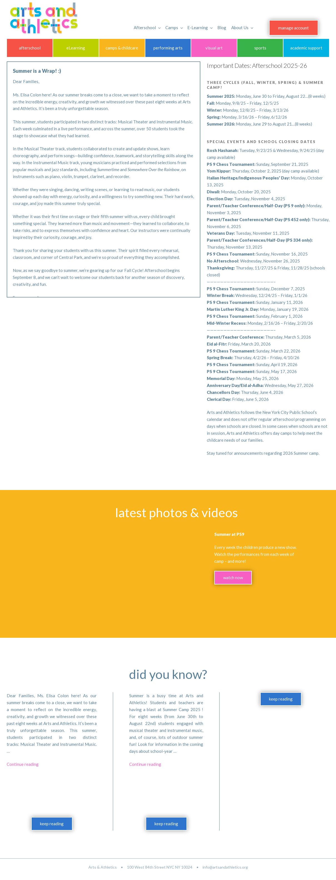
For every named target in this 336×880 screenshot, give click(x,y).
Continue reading (23, 764)
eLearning (75, 47)
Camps (166, 25)
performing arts (168, 47)
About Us (234, 25)
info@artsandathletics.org (225, 867)
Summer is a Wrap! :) (37, 71)
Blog (213, 25)
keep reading (52, 823)
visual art (214, 47)
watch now (233, 577)
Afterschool (139, 25)
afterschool (30, 47)
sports (260, 47)
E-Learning (192, 25)
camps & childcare (122, 47)
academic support (306, 47)
